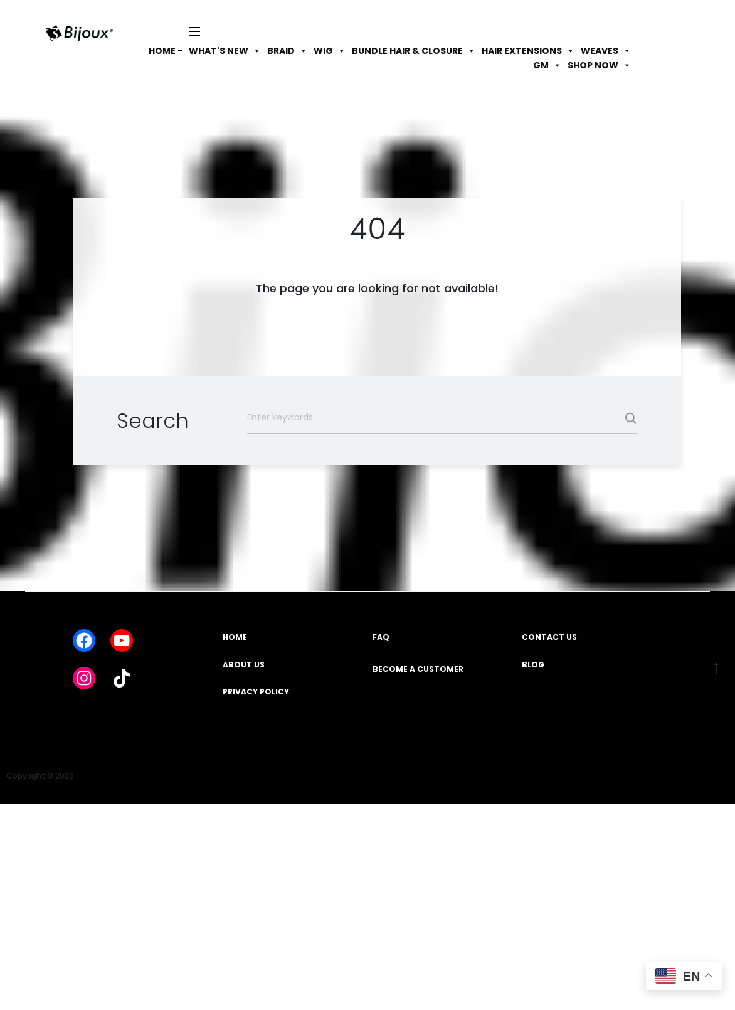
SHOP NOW (599, 65)
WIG (330, 51)
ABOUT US (244, 664)
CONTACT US (549, 637)
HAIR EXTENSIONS (528, 51)
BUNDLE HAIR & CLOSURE (413, 51)
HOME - (165, 51)
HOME (235, 637)
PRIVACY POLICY (256, 691)
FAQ (381, 637)
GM (547, 65)
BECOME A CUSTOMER (418, 669)
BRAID (287, 51)
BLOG (533, 664)
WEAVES (606, 51)
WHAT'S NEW (225, 51)
